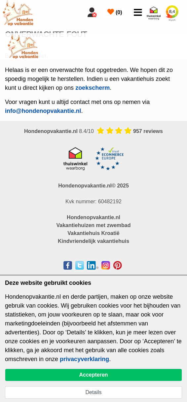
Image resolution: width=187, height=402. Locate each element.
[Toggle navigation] (138, 12)
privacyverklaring (84, 359)
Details (94, 392)
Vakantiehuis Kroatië (93, 233)
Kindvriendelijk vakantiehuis (93, 241)
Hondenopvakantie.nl (93, 217)
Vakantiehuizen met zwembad (93, 225)
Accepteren (93, 375)
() (114, 12)
